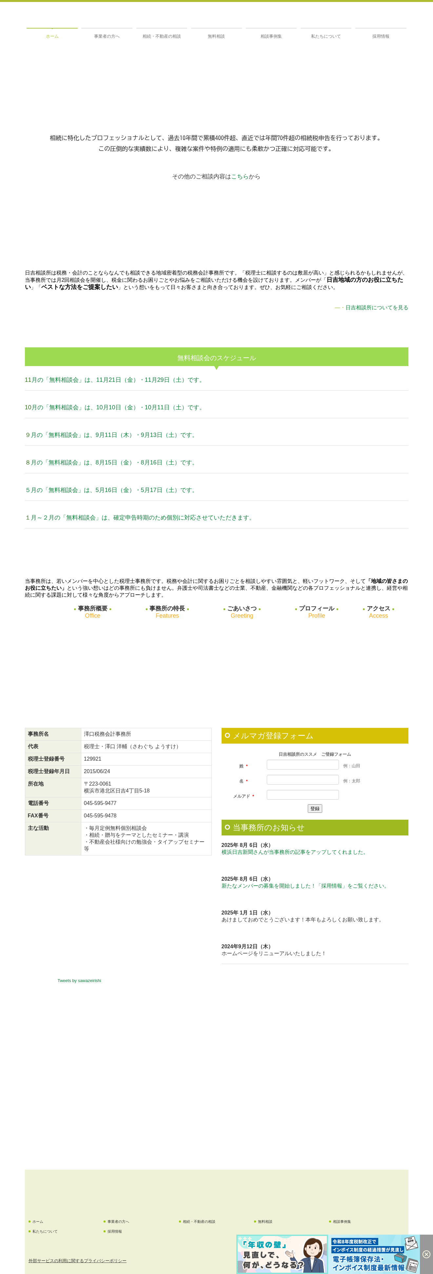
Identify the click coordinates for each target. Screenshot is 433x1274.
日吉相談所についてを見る (376, 307)
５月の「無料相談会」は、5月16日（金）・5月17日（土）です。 (111, 490)
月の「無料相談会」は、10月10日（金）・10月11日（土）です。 (118, 407)
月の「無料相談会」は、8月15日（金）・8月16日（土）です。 (114, 462)
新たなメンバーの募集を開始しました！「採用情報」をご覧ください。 (305, 886)
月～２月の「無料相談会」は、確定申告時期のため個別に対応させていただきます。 (143, 517)
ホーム (52, 36)
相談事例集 (271, 36)
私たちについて (326, 36)
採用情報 (380, 36)
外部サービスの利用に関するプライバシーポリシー (78, 1260)
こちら (240, 176)
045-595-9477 (100, 803)
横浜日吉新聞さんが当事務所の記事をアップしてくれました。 (295, 852)
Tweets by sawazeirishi (79, 980)
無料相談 (216, 36)
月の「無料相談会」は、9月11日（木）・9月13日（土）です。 (114, 435)
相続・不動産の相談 (162, 36)
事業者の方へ (107, 36)
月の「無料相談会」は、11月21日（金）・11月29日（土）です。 (118, 380)
